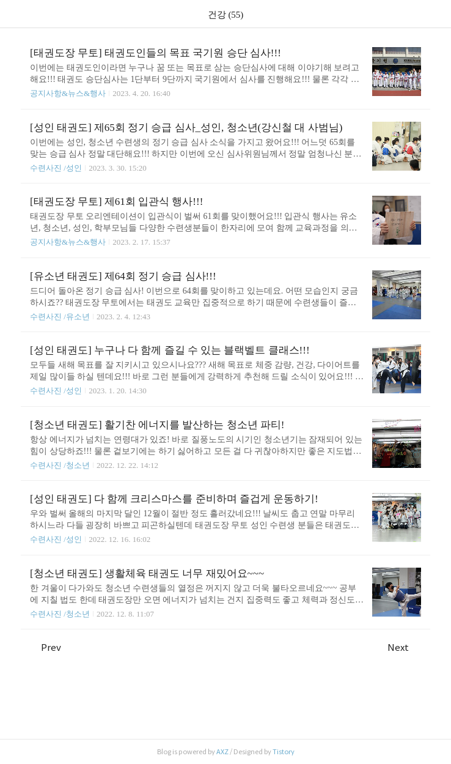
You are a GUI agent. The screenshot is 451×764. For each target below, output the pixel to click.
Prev (45, 647)
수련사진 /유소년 (60, 316)
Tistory (284, 751)
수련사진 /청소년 (60, 465)
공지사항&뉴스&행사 (68, 93)
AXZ (222, 751)
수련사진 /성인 (57, 167)
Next (404, 647)
